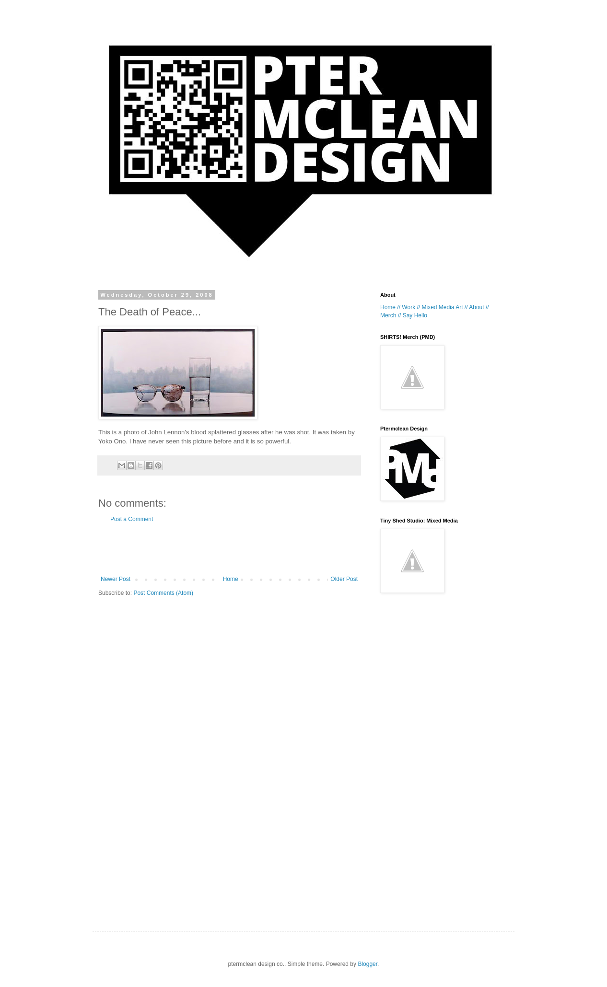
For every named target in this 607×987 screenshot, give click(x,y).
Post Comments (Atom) (163, 593)
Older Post (344, 579)
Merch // (390, 315)
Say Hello (415, 315)
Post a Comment (131, 519)
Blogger (367, 964)
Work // (411, 307)
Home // (390, 307)
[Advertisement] (229, 549)
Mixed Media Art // (444, 307)
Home (230, 579)
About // (479, 307)
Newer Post (115, 579)
